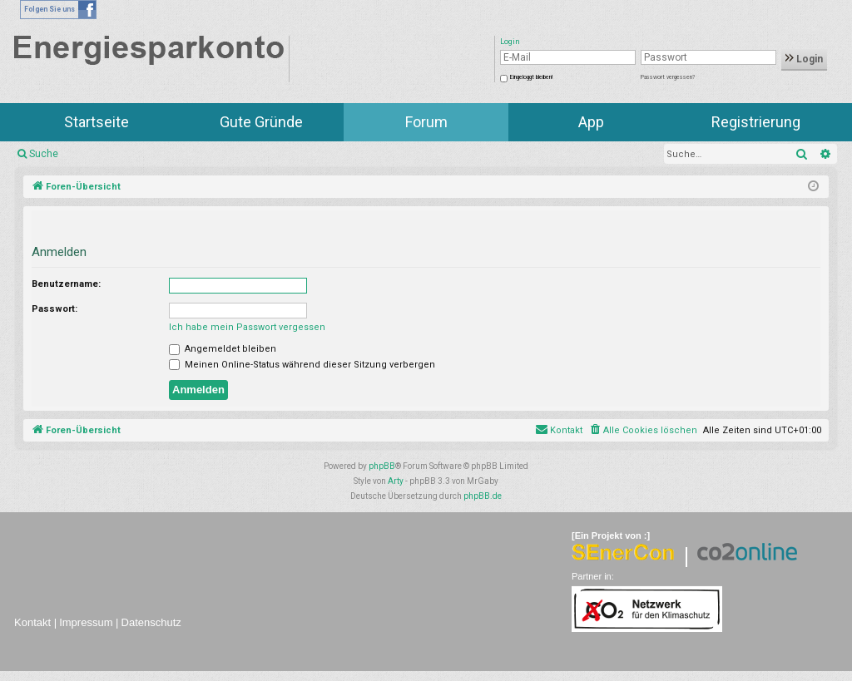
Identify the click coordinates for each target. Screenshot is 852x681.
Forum (426, 122)
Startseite (96, 122)
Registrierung (755, 122)
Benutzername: (66, 284)
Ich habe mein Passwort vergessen (247, 327)
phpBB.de (482, 496)
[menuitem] (642, 431)
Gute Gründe (261, 122)
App (591, 122)
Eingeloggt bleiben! (531, 77)
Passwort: (54, 308)
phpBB (382, 466)
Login (804, 59)
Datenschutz (151, 622)
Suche (43, 154)
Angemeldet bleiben (222, 348)
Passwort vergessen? (668, 77)
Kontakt (32, 622)
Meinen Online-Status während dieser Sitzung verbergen (302, 364)
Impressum (85, 622)
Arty (396, 481)
